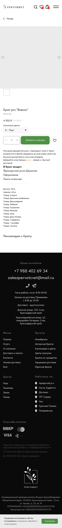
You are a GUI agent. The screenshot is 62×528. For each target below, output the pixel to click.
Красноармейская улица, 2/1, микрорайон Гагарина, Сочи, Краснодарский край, (31, 320)
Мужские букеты (43, 367)
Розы (5, 383)
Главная (7, 339)
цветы (29, 160)
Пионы (6, 397)
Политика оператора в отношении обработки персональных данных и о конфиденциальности (27, 446)
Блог (5, 367)
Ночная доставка (12, 362)
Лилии (6, 392)
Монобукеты (41, 339)
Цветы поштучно (43, 353)
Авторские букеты (44, 344)
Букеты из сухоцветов (46, 357)
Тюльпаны (8, 388)
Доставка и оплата (13, 353)
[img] (27, 285)
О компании (9, 348)
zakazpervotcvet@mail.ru (31, 277)
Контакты (8, 357)
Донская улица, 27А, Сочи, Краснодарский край (31, 311)
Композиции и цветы (45, 348)
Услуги (6, 344)
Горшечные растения (45, 362)
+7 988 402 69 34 (31, 270)
